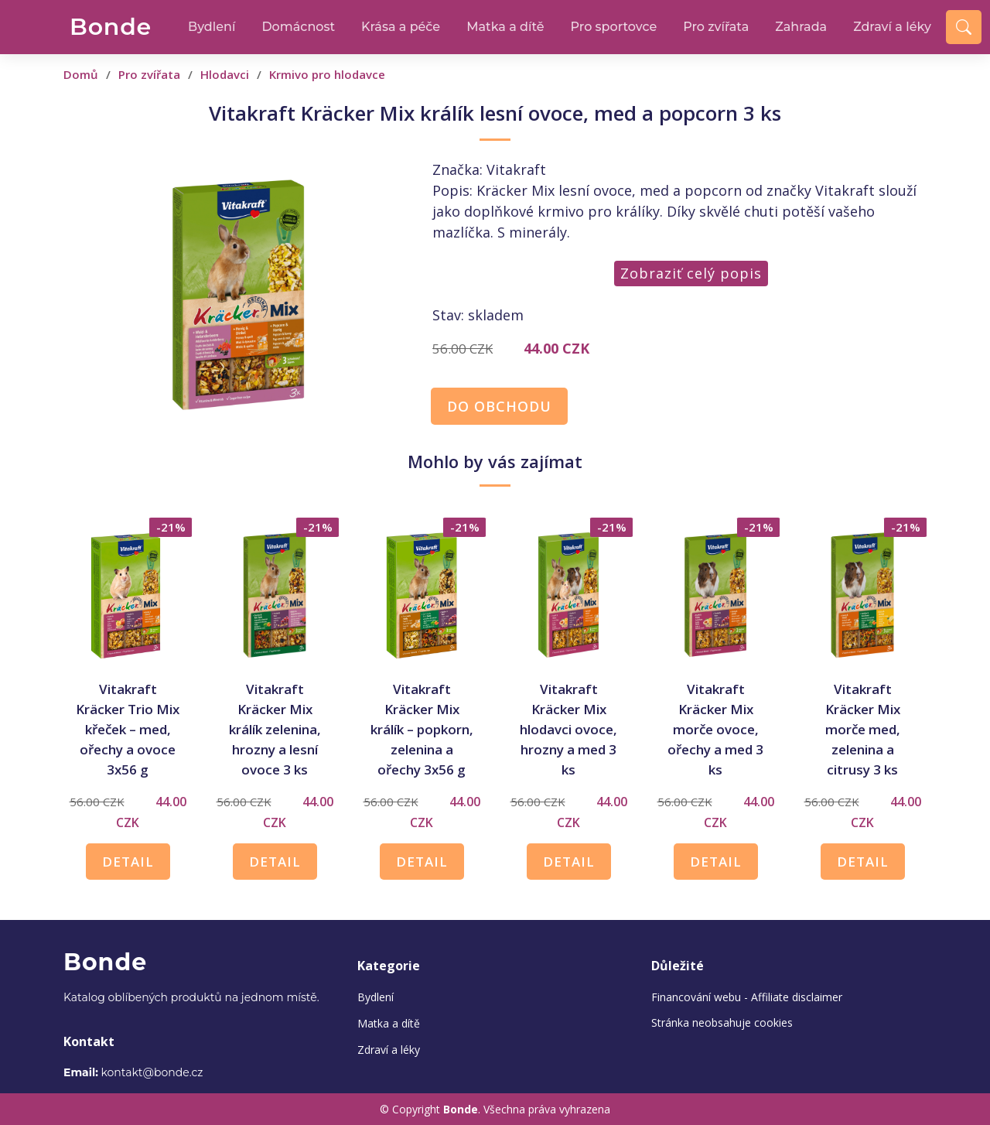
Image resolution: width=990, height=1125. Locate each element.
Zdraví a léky (892, 26)
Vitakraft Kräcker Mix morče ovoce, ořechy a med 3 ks (715, 729)
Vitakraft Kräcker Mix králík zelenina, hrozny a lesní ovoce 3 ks (275, 729)
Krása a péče (400, 26)
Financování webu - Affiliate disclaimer (746, 997)
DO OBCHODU (499, 406)
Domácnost (298, 26)
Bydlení (211, 26)
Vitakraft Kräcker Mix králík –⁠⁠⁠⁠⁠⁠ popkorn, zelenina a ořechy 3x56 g (421, 729)
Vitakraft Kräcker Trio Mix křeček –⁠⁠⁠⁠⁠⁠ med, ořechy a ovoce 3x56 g (127, 729)
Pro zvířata (716, 26)
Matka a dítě (505, 26)
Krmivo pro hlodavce (327, 74)
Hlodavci (224, 74)
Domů (80, 74)
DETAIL (128, 861)
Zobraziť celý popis (691, 273)
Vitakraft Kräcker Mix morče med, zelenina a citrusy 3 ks (862, 729)
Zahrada (801, 26)
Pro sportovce (614, 26)
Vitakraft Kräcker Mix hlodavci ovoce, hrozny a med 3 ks (568, 729)
